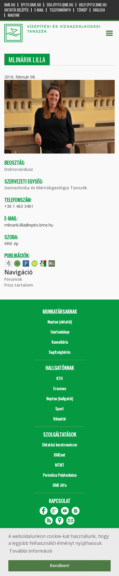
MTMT (59, 465)
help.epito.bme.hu (93, 5)
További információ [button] (30, 551)
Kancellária (59, 342)
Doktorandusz (18, 169)
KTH (59, 378)
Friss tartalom (18, 285)
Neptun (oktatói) (59, 322)
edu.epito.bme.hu (60, 5)
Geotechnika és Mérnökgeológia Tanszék (45, 187)
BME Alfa (59, 485)
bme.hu (9, 5)
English (99, 10)
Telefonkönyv (60, 10)
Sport (59, 408)
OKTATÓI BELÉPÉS (16, 10)
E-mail (39, 10)
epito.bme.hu (31, 5)
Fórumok (13, 279)
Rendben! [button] (59, 565)
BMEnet (59, 455)
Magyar (14, 15)
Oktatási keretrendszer (59, 445)
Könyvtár (59, 419)
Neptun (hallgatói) (59, 398)
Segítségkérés (59, 352)
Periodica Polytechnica (59, 475)
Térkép (82, 10)
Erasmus (59, 388)
